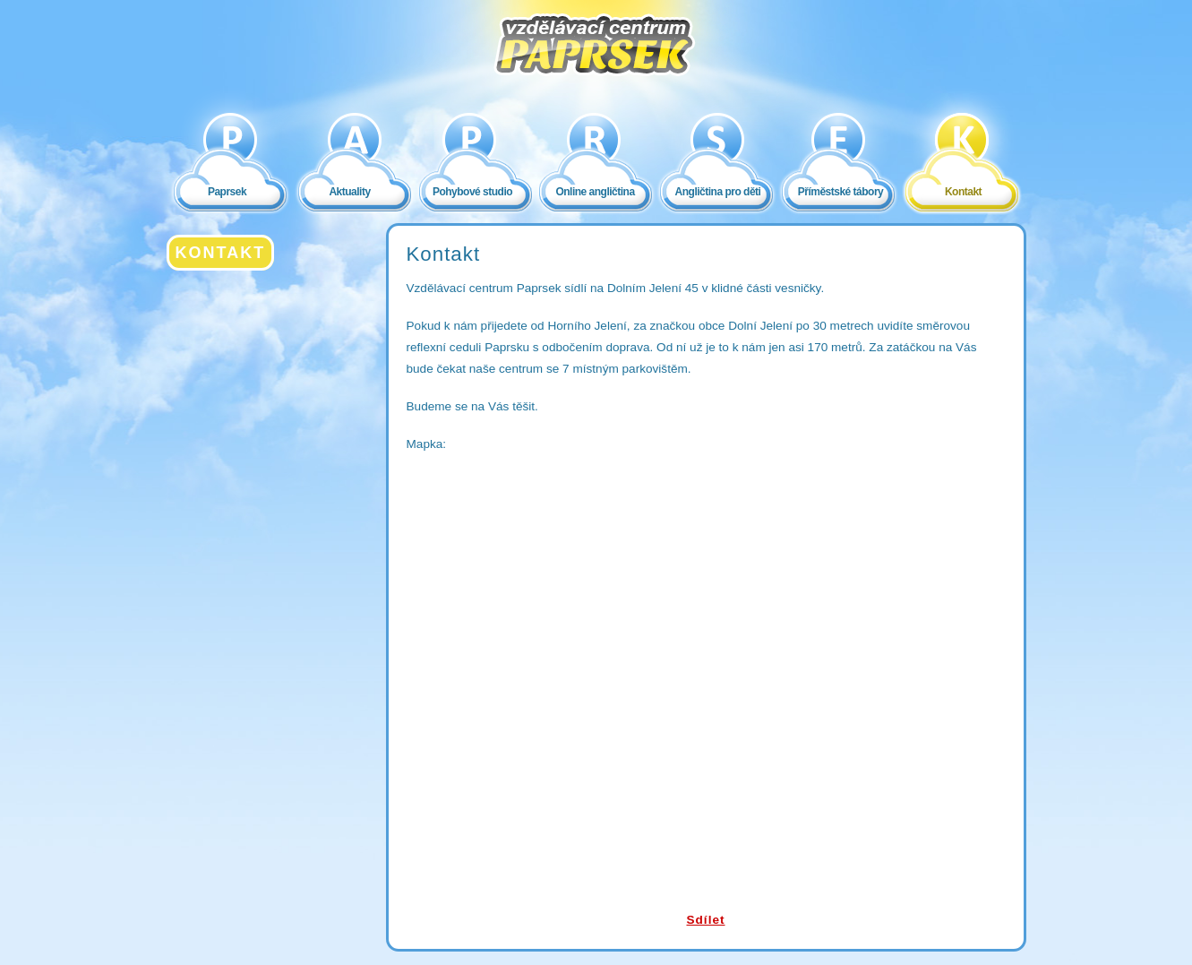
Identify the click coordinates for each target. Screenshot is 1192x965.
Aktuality (349, 191)
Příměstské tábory (841, 191)
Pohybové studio (472, 191)
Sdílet (705, 919)
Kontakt (963, 191)
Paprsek (227, 191)
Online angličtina (594, 191)
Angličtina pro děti (718, 191)
